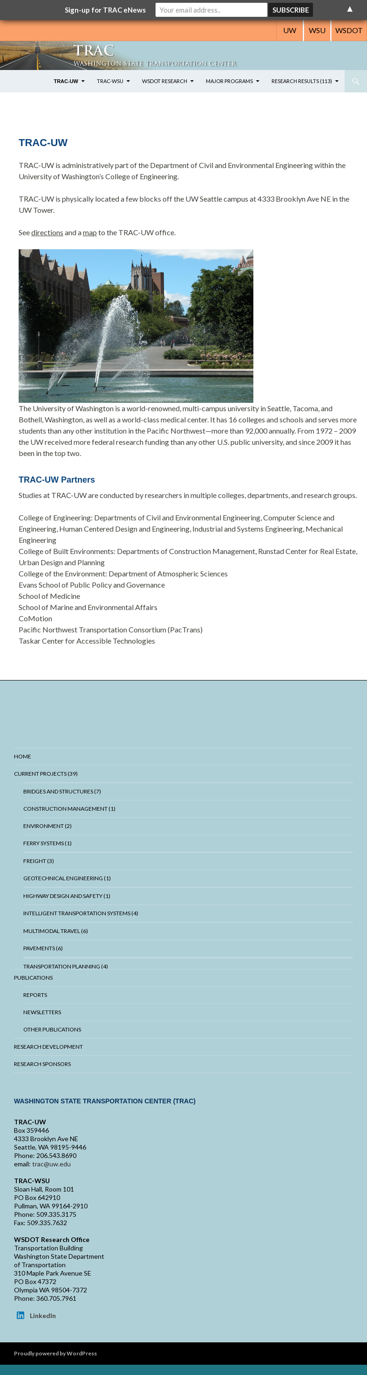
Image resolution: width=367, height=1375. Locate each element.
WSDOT (349, 30)
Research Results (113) (302, 81)
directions (47, 232)
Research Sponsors (42, 1063)
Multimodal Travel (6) (55, 930)
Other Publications (52, 1029)
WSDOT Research (164, 81)
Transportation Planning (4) (65, 966)
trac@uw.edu (51, 1164)
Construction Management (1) (69, 808)
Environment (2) (47, 825)
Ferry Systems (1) (47, 843)
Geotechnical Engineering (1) (67, 878)
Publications (33, 977)
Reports (35, 994)
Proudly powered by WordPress (55, 1353)
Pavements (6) (43, 948)
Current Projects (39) (46, 773)
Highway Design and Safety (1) (66, 895)
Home (22, 756)
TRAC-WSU (110, 81)
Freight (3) (38, 860)
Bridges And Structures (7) (62, 791)
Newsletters (42, 1012)
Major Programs (229, 81)
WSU (317, 30)
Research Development (48, 1046)
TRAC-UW (66, 81)
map (90, 232)
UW (289, 30)
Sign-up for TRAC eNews (105, 10)
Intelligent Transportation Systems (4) (80, 913)
